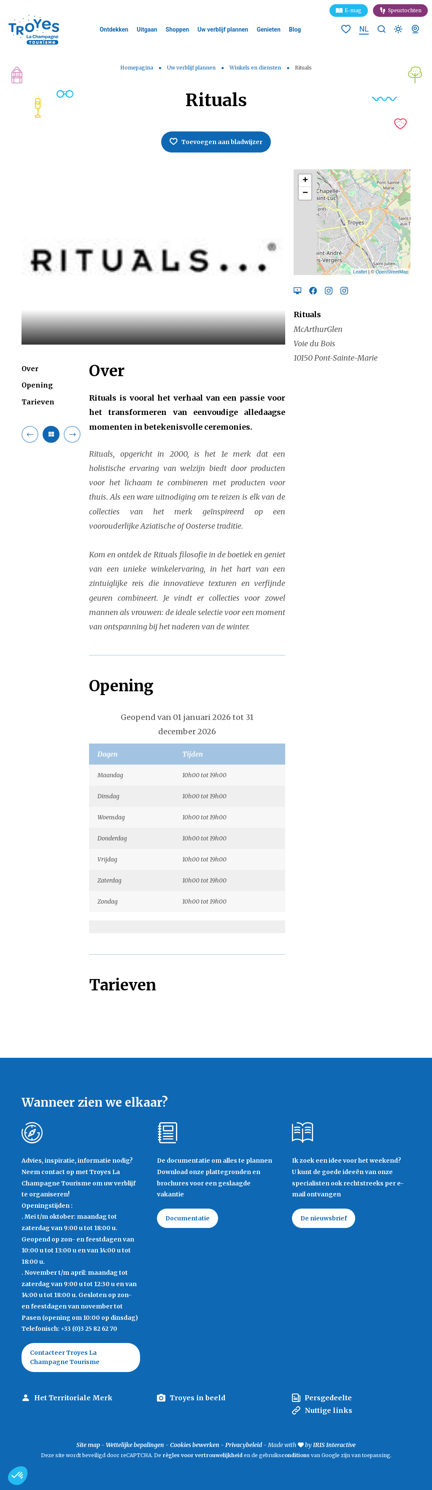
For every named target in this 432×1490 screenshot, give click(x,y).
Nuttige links (328, 1410)
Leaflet (360, 271)
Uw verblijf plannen (222, 29)
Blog (295, 29)
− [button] (305, 193)
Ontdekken (114, 29)
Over (30, 368)
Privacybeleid (243, 1445)
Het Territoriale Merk (73, 1398)
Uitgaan (147, 29)
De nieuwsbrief (323, 1218)
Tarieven (38, 402)
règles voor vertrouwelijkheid (202, 1455)
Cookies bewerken (194, 1445)
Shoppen (177, 29)
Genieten (268, 29)
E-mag (353, 10)
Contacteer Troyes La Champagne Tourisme (65, 1357)
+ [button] (305, 180)
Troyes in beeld (197, 1398)
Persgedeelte (328, 1398)
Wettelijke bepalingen (135, 1445)
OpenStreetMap (391, 271)
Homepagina (136, 67)
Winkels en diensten (256, 67)
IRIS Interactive (334, 1445)
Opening (37, 385)
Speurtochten (404, 10)
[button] (18, 1476)
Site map (88, 1445)
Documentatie (187, 1218)
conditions (296, 1455)
